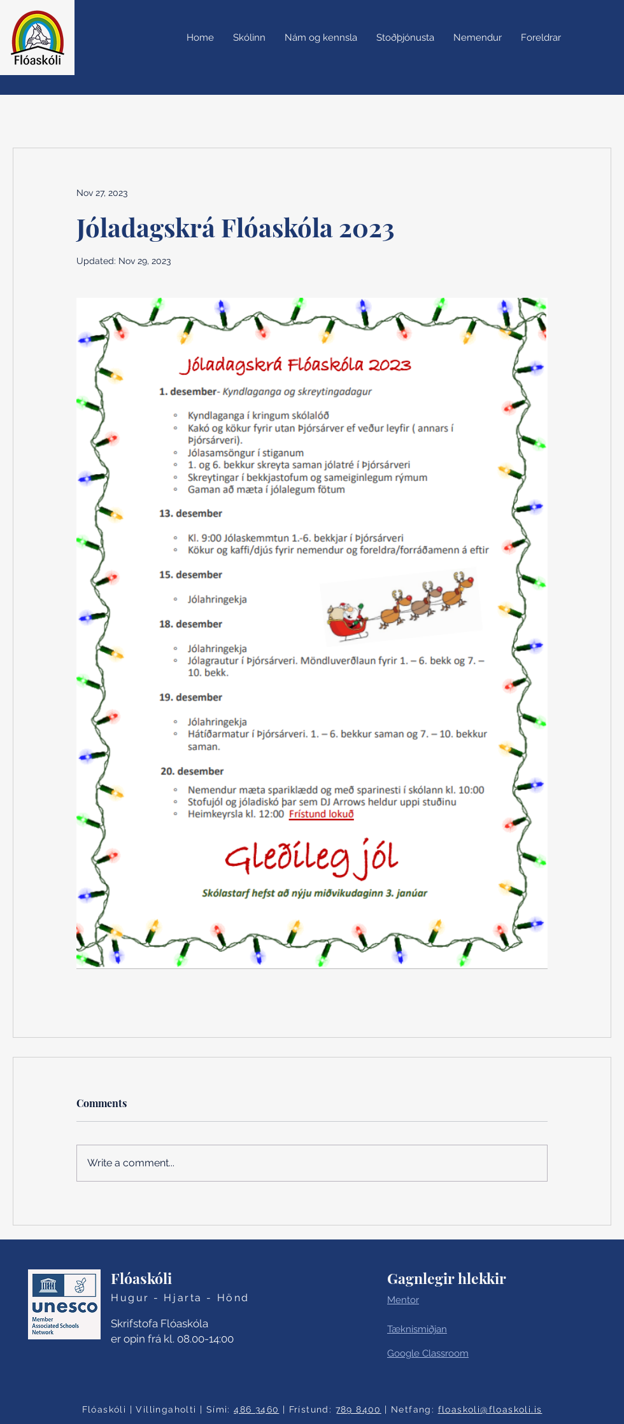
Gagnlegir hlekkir (446, 1278)
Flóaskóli (141, 1278)
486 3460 (256, 1409)
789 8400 (358, 1409)
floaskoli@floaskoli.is (490, 1409)
